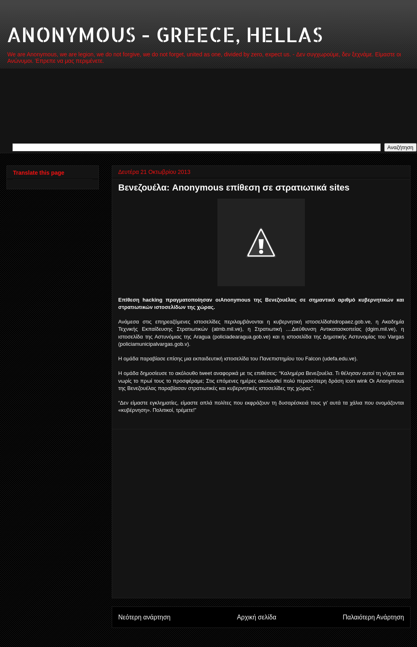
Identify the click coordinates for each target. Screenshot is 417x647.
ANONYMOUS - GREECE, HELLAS (164, 34)
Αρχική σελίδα (256, 617)
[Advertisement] (78, 513)
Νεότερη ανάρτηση (144, 617)
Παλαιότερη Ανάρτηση (373, 617)
